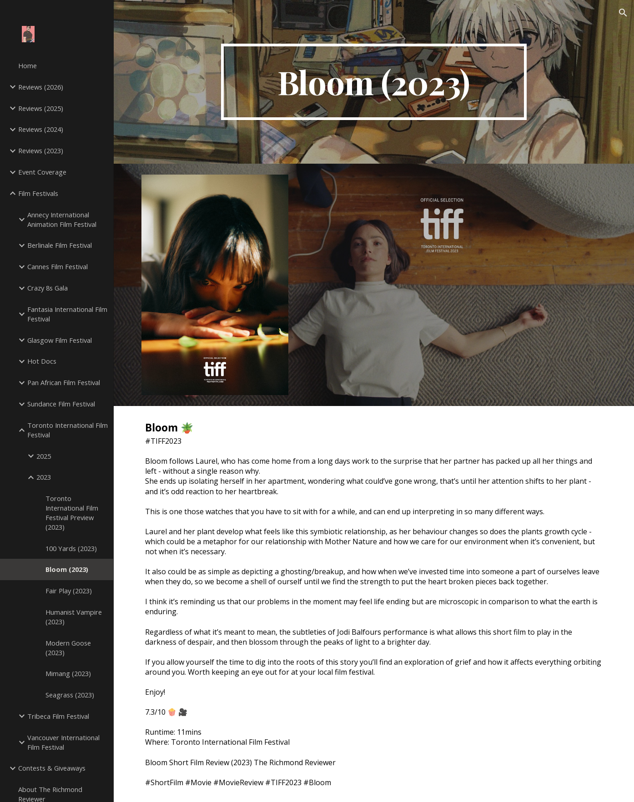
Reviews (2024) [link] (40, 129)
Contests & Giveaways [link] (52, 767)
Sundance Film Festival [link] (61, 403)
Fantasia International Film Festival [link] (67, 314)
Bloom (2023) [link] (66, 569)
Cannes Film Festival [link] (57, 266)
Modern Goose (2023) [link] (68, 647)
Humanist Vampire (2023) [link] (73, 616)
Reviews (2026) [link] (40, 86)
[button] (623, 13)
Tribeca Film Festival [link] (58, 716)
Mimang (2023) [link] (68, 673)
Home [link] (27, 65)
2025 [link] (43, 456)
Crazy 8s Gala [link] (47, 287)
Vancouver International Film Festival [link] (63, 742)
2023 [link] (43, 476)
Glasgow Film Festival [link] (59, 340)
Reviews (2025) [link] (40, 108)
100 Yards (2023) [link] (71, 548)
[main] (374, 82)
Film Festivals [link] (38, 193)
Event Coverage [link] (42, 171)
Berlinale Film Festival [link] (59, 245)
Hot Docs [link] (41, 361)
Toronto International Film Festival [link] (67, 430)
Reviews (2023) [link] (40, 150)
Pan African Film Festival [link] (63, 382)
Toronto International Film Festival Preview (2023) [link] (71, 512)
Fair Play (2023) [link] (68, 590)
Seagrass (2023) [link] (69, 694)
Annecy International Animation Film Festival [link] (61, 219)
